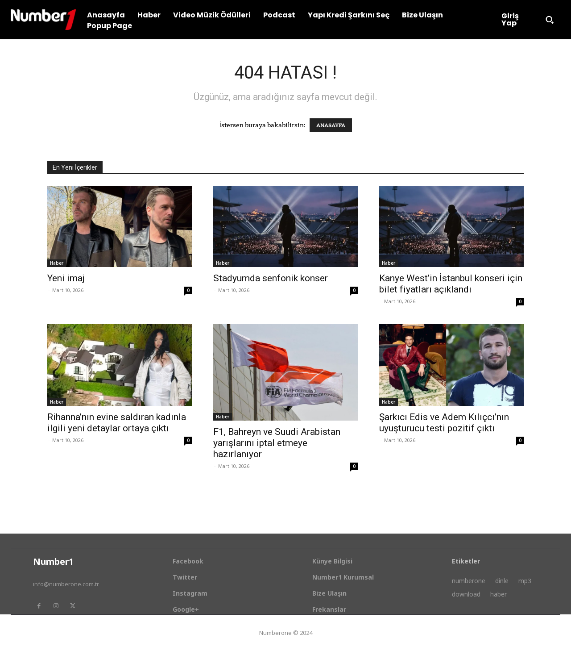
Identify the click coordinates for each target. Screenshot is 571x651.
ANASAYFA (330, 125)
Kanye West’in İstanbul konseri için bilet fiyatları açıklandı (450, 284)
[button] (549, 19)
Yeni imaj (66, 278)
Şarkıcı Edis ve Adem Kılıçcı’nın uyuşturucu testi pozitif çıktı (444, 423)
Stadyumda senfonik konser (270, 278)
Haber (56, 263)
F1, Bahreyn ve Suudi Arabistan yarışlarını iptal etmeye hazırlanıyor (276, 442)
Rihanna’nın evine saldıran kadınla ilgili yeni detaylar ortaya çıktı (116, 423)
